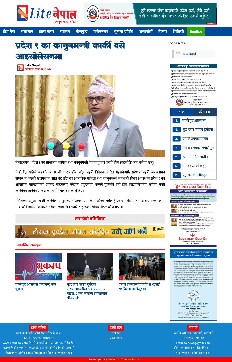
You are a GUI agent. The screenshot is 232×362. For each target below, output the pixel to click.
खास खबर (46, 32)
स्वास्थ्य (65, 32)
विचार (162, 32)
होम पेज (9, 32)
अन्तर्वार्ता (145, 32)
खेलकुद (81, 32)
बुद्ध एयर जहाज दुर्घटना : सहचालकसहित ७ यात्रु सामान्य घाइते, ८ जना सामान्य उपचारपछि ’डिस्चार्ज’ (87, 291)
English (196, 32)
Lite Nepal (189, 53)
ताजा (182, 112)
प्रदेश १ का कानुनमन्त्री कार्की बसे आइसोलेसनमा (70, 51)
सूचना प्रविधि (123, 32)
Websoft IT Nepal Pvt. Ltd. (125, 359)
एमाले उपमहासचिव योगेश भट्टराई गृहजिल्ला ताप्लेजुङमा (139, 287)
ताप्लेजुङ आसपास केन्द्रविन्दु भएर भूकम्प (35, 287)
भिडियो (178, 32)
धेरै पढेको (205, 112)
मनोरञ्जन (100, 32)
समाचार (27, 32)
